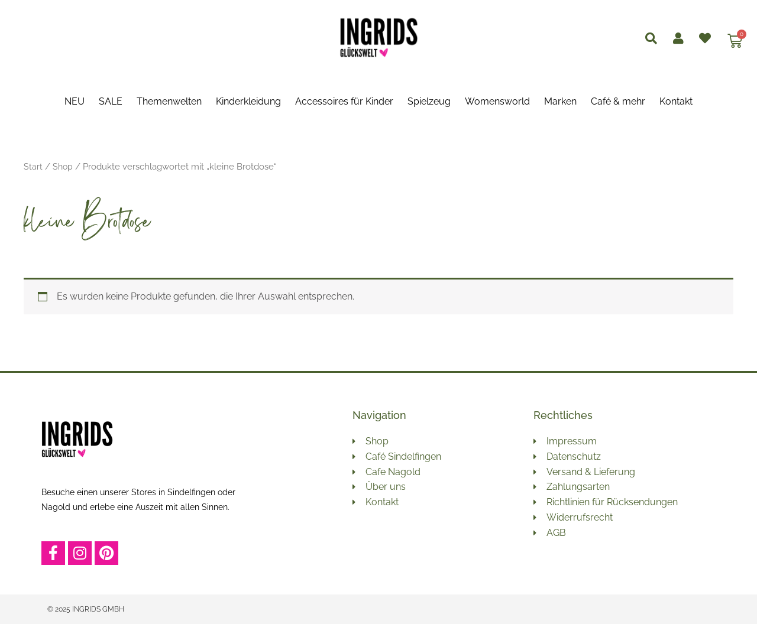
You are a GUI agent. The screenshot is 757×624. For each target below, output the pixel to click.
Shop (63, 166)
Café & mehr (618, 101)
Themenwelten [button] (169, 101)
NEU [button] (74, 101)
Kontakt (676, 101)
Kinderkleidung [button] (248, 101)
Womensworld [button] (497, 101)
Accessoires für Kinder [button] (344, 101)
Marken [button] (560, 101)
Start (33, 166)
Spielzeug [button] (429, 101)
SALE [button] (110, 101)
